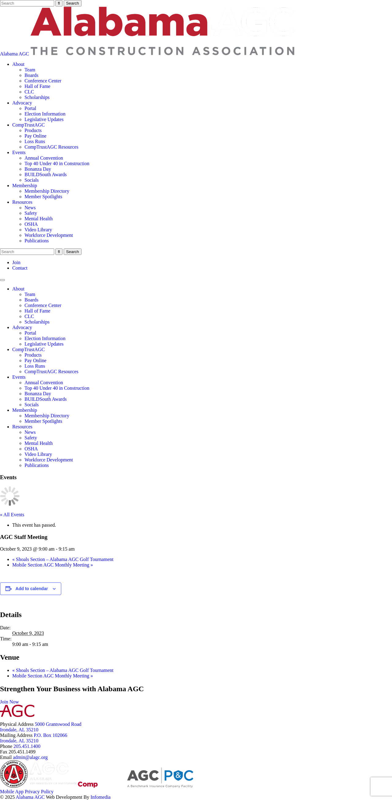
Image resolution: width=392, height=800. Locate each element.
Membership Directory (46, 191)
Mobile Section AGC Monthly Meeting (52, 564)
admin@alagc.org (30, 757)
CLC (29, 91)
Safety (30, 213)
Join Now (9, 701)
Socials (31, 180)
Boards (31, 75)
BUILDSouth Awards (45, 174)
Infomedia (100, 797)
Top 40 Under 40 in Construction (56, 163)
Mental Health (38, 218)
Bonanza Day (37, 169)
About (18, 64)
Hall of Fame (37, 86)
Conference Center (42, 80)
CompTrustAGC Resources (51, 147)
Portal (30, 108)
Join (16, 262)
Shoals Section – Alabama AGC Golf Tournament (63, 559)
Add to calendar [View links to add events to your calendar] (32, 588)
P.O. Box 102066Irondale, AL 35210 (33, 738)
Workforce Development (48, 235)
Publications (36, 240)
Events (19, 152)
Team (29, 69)
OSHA (31, 224)
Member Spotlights (43, 196)
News (30, 207)
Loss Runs (34, 141)
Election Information (45, 113)
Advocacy (22, 102)
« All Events (12, 514)
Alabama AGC (147, 53)
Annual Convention (43, 158)
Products (33, 130)
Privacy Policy (39, 791)
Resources (22, 202)
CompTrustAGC (28, 124)
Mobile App (12, 791)
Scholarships (37, 97)
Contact (20, 268)
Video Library (38, 229)
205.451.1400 (26, 746)
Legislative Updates (44, 119)
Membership (24, 185)
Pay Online (35, 135)
